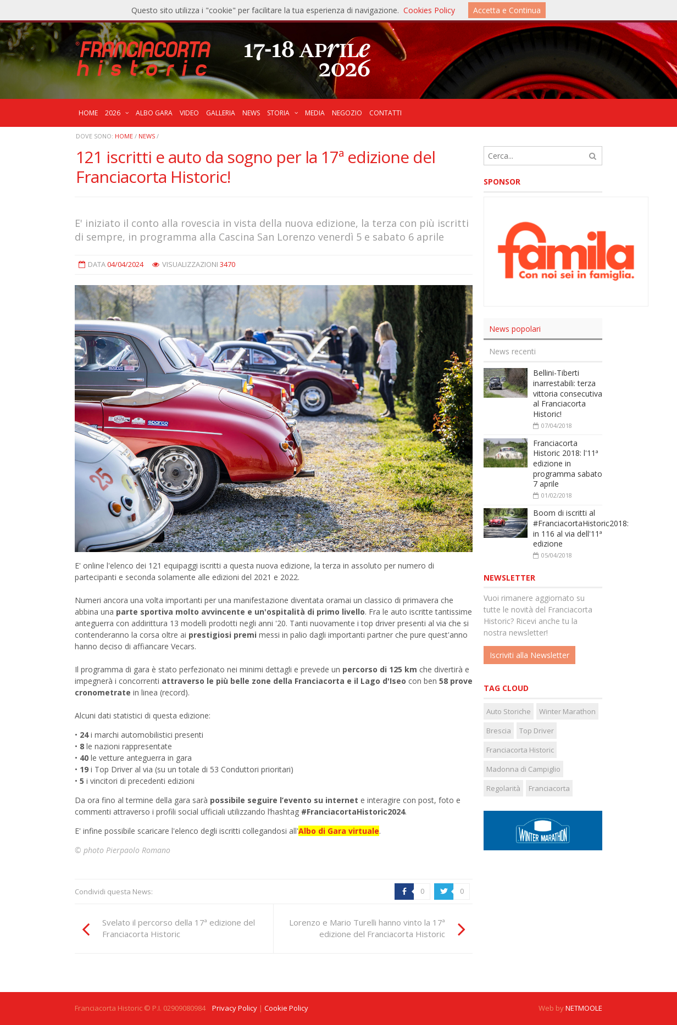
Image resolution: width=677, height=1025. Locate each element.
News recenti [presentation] (512, 351)
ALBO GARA (154, 113)
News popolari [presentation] (515, 329)
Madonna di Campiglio (523, 769)
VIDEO (189, 113)
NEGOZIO (347, 113)
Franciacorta (549, 788)
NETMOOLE (583, 1008)
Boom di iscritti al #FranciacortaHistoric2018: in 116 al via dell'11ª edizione (581, 528)
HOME (88, 113)
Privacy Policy (234, 1008)
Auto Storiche (508, 711)
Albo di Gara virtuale (338, 831)
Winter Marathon (567, 711)
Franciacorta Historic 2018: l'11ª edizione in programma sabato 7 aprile (567, 463)
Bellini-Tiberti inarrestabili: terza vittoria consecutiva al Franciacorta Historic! (567, 393)
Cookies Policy (429, 10)
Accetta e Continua (507, 10)
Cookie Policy (286, 1008)
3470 (227, 264)
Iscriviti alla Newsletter (529, 655)
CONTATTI (385, 113)
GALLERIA (220, 113)
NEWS (251, 113)
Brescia (498, 731)
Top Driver (536, 731)
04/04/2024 (125, 264)
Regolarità (503, 788)
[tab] (543, 329)
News (146, 136)
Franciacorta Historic (520, 750)
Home (124, 136)
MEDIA (315, 113)
